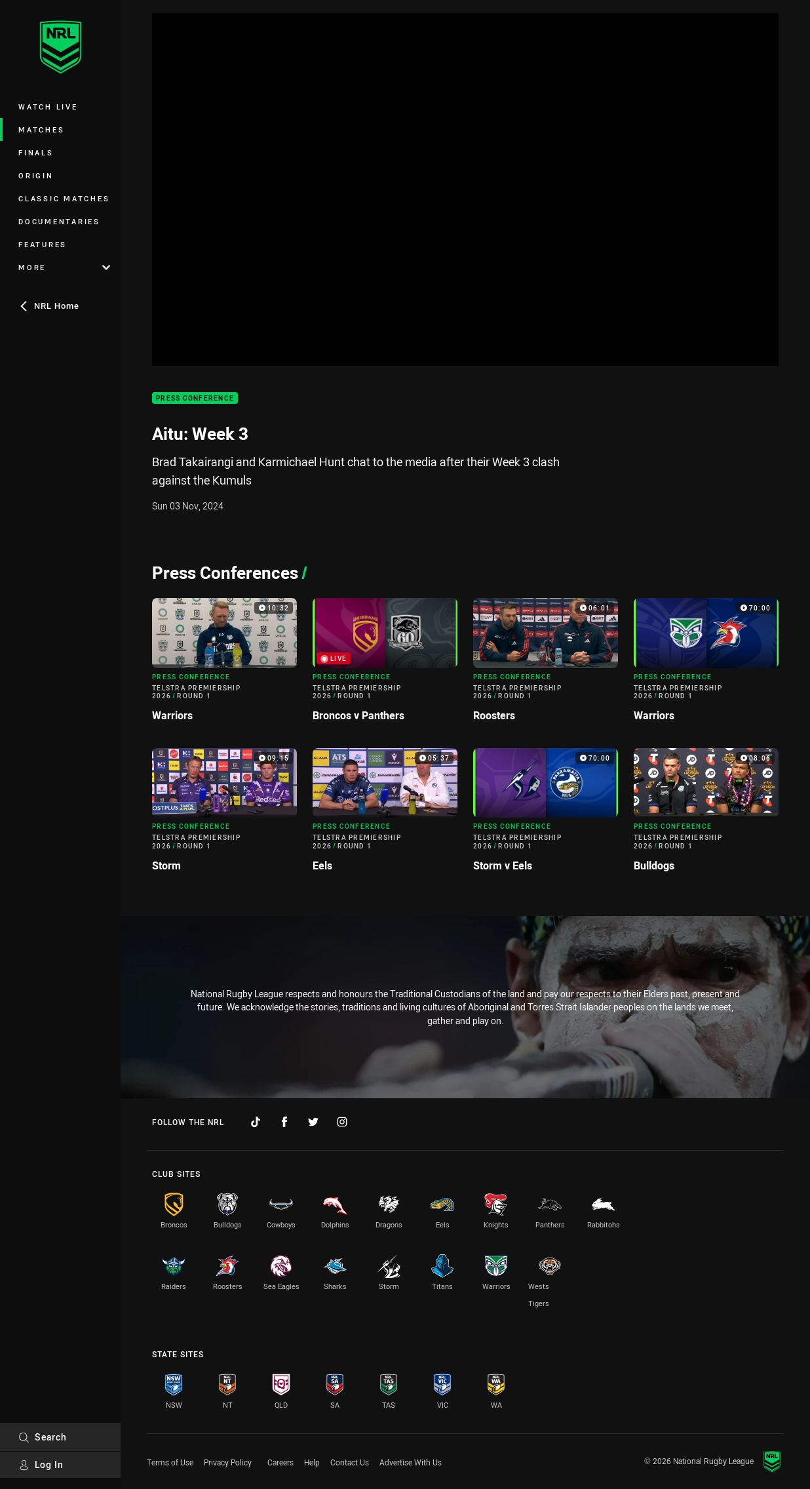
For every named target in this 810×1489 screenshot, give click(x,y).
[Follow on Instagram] (342, 1122)
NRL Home (48, 305)
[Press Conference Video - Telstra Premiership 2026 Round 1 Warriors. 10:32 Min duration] (224, 665)
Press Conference (195, 398)
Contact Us (349, 1462)
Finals (36, 152)
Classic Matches (63, 198)
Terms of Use (170, 1462)
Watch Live (48, 106)
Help (312, 1462)
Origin (36, 175)
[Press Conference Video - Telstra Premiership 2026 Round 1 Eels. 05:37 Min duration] (385, 815)
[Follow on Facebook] (284, 1122)
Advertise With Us (410, 1462)
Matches (41, 129)
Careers (280, 1462)
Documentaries (59, 221)
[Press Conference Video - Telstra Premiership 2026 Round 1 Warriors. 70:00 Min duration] (706, 665)
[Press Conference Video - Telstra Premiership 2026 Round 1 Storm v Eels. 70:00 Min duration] (545, 815)
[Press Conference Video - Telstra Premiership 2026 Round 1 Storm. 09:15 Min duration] (224, 815)
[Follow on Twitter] (313, 1122)
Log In (41, 1464)
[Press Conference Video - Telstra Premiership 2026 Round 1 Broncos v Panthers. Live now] (385, 665)
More (64, 267)
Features (42, 244)
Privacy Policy (228, 1462)
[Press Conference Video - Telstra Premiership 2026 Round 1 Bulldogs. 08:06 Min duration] (706, 815)
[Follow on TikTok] (255, 1122)
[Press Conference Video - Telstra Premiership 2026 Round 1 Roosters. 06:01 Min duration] (545, 665)
